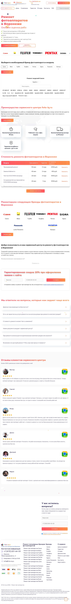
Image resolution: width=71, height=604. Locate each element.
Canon (4, 66)
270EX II (25, 90)
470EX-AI (19, 90)
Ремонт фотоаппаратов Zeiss (32, 570)
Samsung (49, 571)
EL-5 (9, 93)
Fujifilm (18, 66)
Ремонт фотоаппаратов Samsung (34, 574)
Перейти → (35, 82)
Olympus (58, 66)
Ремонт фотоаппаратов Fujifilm (33, 553)
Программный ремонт (11, 167)
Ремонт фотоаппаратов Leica (32, 572)
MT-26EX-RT (6, 90)
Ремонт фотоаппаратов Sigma (33, 559)
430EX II (36, 90)
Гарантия (33, 8)
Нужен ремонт (7, 120)
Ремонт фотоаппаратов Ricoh (32, 579)
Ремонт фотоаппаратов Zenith (33, 577)
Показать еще (7, 72)
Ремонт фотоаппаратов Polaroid (33, 581)
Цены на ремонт (62, 547)
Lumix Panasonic (51, 560)
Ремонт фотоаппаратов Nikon (32, 550)
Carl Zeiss (49, 580)
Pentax (34, 66)
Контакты (47, 8)
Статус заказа (52, 2)
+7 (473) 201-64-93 (12, 551)
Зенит (48, 564)
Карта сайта (61, 562)
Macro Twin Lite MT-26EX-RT (10, 96)
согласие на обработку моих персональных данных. (55, 534)
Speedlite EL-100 (19, 93)
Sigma (41, 66)
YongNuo (26, 66)
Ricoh (48, 575)
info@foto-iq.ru (9, 561)
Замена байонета (9, 171)
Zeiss (48, 566)
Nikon (11, 66)
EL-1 (12, 93)
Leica (48, 569)
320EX (30, 90)
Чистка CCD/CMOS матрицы (13, 176)
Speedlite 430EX (49, 93)
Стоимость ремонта (9, 45)
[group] (5, 53)
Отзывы (40, 8)
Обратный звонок (64, 2)
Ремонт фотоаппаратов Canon (33, 548)
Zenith (48, 573)
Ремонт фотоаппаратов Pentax (33, 557)
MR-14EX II (13, 90)
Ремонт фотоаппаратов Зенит (33, 568)
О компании (24, 8)
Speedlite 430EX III (59, 93)
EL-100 (4, 93)
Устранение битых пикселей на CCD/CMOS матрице (14, 181)
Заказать (65, 167)
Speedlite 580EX (29, 93)
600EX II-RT (63, 90)
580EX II (49, 90)
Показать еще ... (23, 95)
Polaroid (49, 577)
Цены (17, 8)
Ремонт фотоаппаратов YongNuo (33, 555)
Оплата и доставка (63, 555)
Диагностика (62, 553)
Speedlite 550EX (39, 93)
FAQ (53, 8)
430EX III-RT (42, 90)
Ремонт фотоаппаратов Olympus (33, 566)
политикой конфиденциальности (54, 284)
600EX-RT (55, 90)
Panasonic (49, 66)
